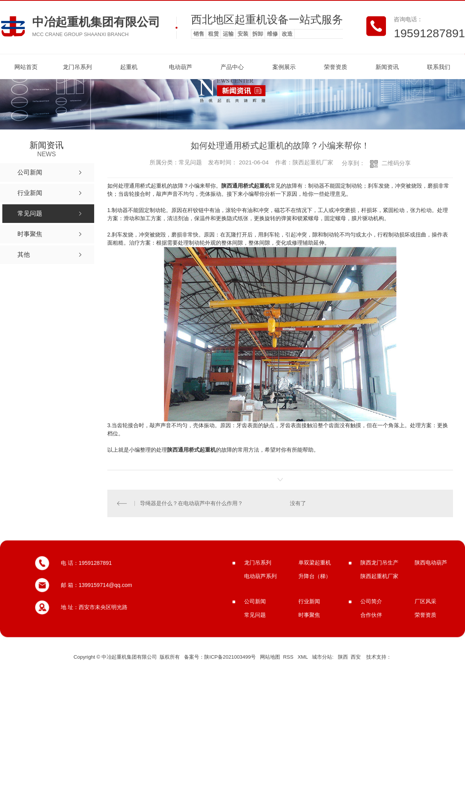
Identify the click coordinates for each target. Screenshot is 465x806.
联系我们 (438, 67)
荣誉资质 (335, 67)
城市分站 (322, 657)
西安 (356, 657)
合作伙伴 (371, 615)
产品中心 (232, 67)
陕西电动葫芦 (431, 562)
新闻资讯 (387, 67)
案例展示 (284, 67)
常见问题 (255, 615)
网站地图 (270, 657)
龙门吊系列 (77, 67)
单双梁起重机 (314, 562)
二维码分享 (396, 163)
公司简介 (371, 601)
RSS (288, 657)
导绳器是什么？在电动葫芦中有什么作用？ (191, 503)
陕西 (343, 657)
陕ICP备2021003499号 (230, 657)
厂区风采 (425, 601)
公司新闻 (255, 601)
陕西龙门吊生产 (379, 562)
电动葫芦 (180, 67)
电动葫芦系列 (260, 576)
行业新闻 (309, 601)
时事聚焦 (309, 615)
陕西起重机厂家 (379, 576)
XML (303, 657)
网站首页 (26, 67)
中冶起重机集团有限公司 (96, 22)
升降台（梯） (314, 576)
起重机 (129, 67)
